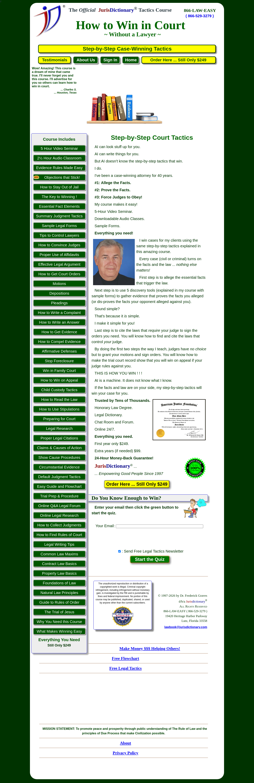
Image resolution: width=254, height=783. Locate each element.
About (125, 743)
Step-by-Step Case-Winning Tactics (127, 49)
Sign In (110, 60)
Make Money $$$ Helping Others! (149, 648)
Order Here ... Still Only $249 (179, 60)
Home (131, 60)
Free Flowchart (125, 658)
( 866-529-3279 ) (200, 16)
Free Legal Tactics (125, 668)
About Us (86, 60)
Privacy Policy (125, 752)
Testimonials (54, 60)
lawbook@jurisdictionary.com (185, 627)
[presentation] (150, 537)
